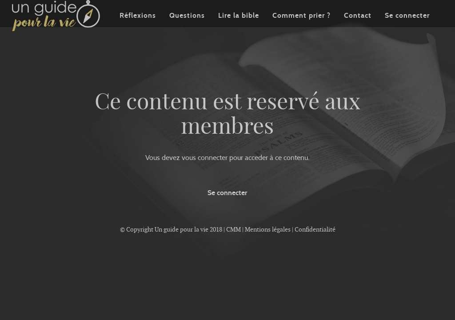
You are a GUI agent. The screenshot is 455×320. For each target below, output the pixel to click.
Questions (187, 28)
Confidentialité (315, 229)
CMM (233, 229)
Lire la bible (238, 28)
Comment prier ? (301, 28)
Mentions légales (268, 229)
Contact (357, 28)
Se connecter (407, 28)
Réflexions (138, 28)
